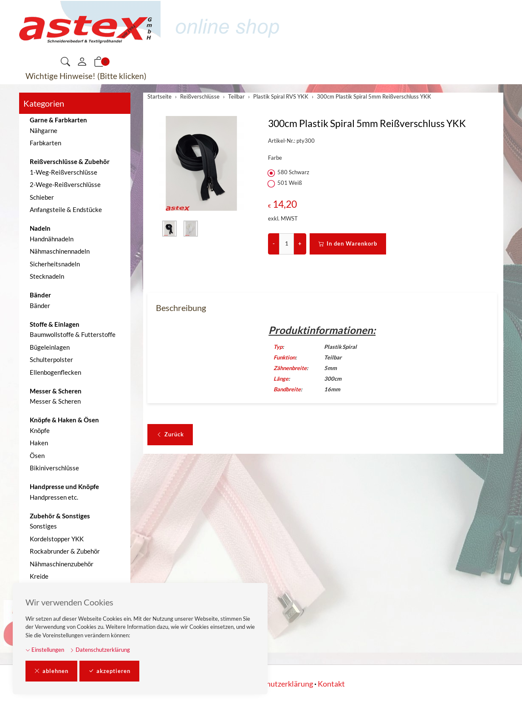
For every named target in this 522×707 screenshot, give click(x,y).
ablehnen (51, 671)
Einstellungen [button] (44, 649)
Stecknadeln (47, 276)
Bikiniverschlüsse (54, 468)
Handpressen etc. (54, 497)
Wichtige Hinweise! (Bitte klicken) (86, 76)
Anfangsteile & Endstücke (66, 209)
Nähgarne (43, 130)
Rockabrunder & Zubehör (65, 551)
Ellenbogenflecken (55, 372)
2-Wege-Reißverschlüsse (65, 184)
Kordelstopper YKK (57, 539)
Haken (39, 443)
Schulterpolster (51, 359)
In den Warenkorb (348, 244)
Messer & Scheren (55, 401)
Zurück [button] (170, 434)
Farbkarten (45, 143)
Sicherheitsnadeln (55, 264)
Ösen (37, 455)
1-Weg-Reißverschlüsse (63, 172)
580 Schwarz (289, 172)
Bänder (40, 305)
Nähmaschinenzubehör (61, 564)
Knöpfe (40, 430)
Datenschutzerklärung (100, 649)
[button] (65, 62)
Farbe (275, 157)
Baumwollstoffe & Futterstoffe (73, 334)
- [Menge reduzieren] (274, 243)
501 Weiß (285, 183)
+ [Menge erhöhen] (300, 243)
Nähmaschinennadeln (60, 251)
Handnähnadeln (51, 239)
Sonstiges (43, 526)
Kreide (39, 576)
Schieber (42, 197)
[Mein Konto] (81, 62)
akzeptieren (109, 671)
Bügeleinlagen (50, 347)
